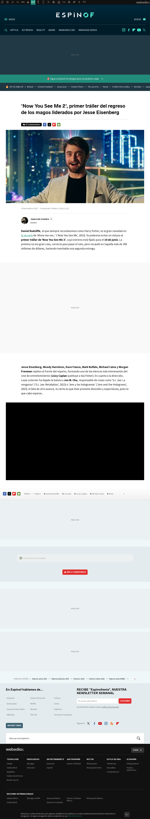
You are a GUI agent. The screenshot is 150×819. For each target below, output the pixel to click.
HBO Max (10, 714)
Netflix (33, 703)
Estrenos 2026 (79, 679)
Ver (76, 572)
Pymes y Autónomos (131, 768)
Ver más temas (14, 725)
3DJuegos (30, 763)
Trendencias (111, 763)
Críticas (57, 698)
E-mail (58, 124)
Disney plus (12, 703)
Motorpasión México (95, 798)
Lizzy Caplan (81, 493)
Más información (75, 816)
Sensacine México (53, 798)
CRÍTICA (14, 30)
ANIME (51, 30)
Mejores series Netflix (117, 679)
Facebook (129, 30)
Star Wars (137, 87)
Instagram (123, 30)
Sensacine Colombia (55, 802)
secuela (67, 493)
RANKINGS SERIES (88, 30)
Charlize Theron (77, 87)
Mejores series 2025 (39, 679)
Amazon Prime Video (16, 709)
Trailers (37, 493)
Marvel (105, 87)
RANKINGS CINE (67, 30)
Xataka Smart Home (15, 776)
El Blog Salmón (133, 763)
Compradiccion (113, 772)
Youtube (139, 30)
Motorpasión (92, 763)
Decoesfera (111, 767)
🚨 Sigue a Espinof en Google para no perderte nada (73, 78)
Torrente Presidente (45, 87)
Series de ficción (37, 698)
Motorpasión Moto (94, 767)
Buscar (138, 738)
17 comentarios (33, 124)
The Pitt (33, 714)
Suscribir (125, 701)
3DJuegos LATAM (33, 798)
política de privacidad (110, 707)
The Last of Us (93, 87)
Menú (12, 19)
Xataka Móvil (12, 767)
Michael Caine (98, 493)
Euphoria (58, 709)
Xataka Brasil (12, 802)
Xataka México (12, 798)
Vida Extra (31, 767)
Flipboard (134, 30)
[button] (41, 219)
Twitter (144, 30)
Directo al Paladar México (74, 799)
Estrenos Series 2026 (97, 679)
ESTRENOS (27, 30)
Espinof (75, 15)
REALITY (40, 30)
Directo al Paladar (74, 763)
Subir (135, 750)
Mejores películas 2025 (60, 679)
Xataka (9, 763)
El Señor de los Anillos (121, 87)
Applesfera (11, 772)
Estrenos (11, 698)
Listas (56, 703)
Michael (30, 87)
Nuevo (137, 19)
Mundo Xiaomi (12, 780)
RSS (111, 723)
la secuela (27, 235)
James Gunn (62, 87)
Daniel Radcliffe (52, 493)
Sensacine (50, 763)
